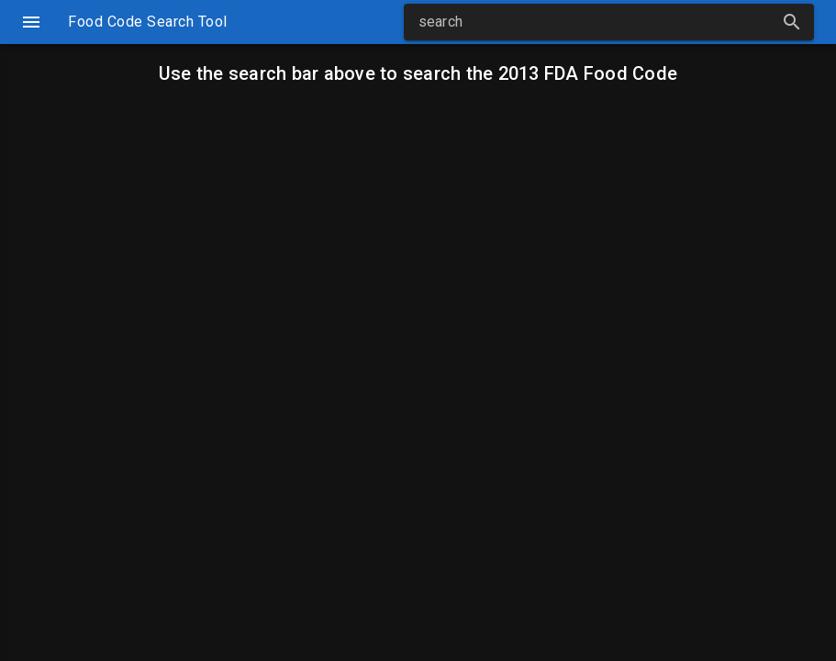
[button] (792, 22)
